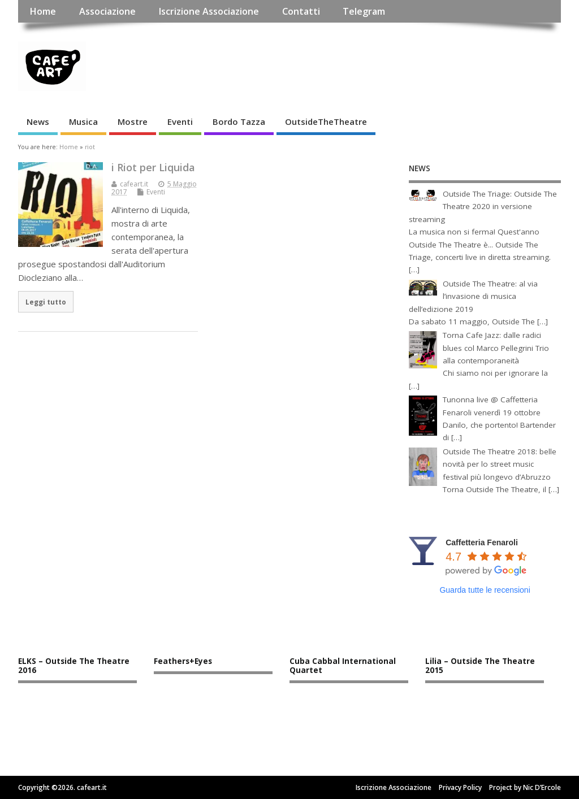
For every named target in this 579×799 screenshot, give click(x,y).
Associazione (107, 11)
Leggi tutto (45, 301)
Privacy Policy (460, 787)
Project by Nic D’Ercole (525, 787)
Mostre (133, 121)
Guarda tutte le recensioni (484, 589)
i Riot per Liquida (153, 167)
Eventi (180, 121)
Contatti (301, 11)
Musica (83, 121)
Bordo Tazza (239, 121)
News (38, 121)
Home (42, 11)
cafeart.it (134, 184)
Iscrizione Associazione (208, 11)
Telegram (364, 11)
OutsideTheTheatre (326, 121)
